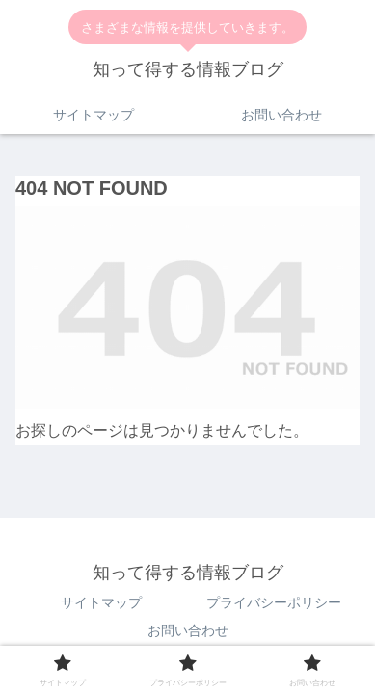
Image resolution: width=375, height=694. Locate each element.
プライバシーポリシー (273, 602)
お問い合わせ (187, 630)
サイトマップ (101, 602)
